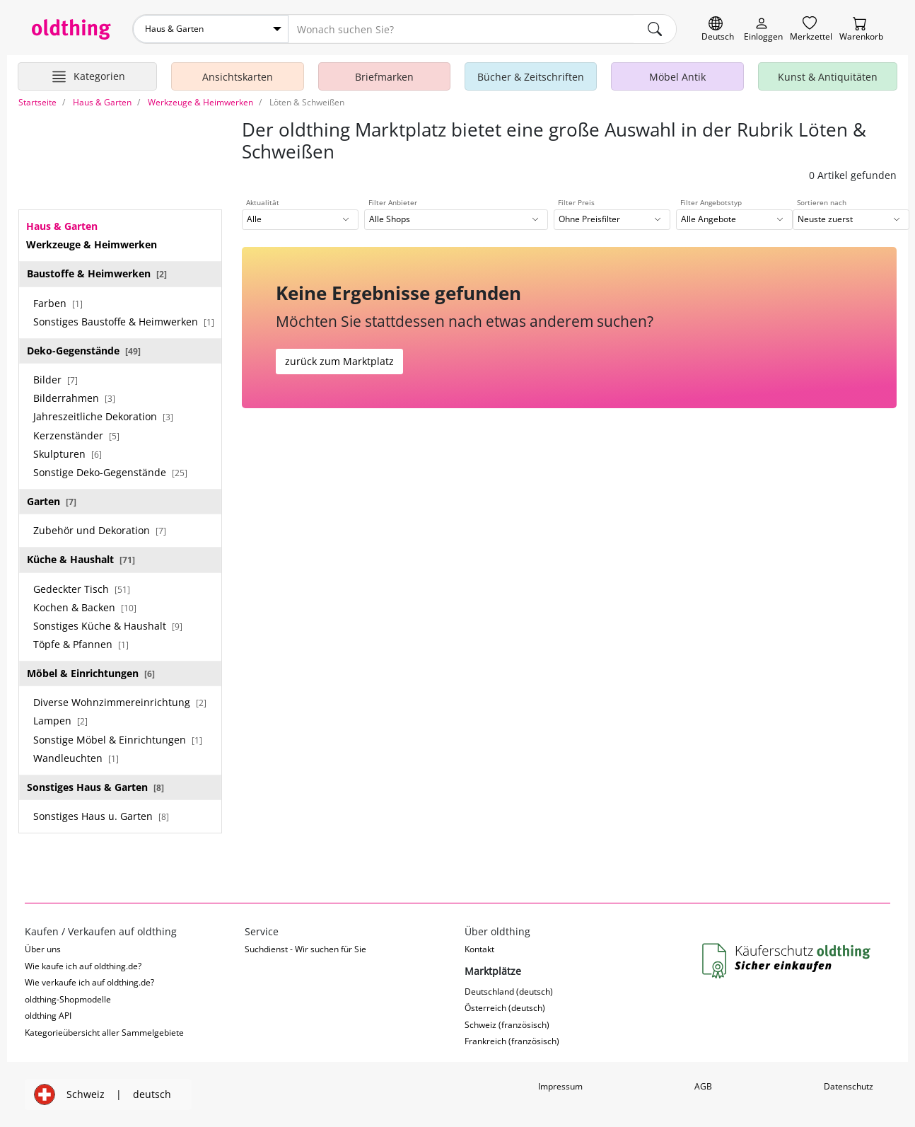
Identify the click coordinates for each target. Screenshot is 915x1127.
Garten (51, 501)
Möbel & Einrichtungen (91, 673)
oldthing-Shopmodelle (68, 999)
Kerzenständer (76, 435)
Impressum (560, 1086)
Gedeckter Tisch (81, 589)
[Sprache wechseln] (717, 29)
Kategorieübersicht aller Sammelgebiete (104, 1033)
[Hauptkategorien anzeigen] (87, 76)
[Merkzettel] (811, 29)
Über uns (43, 949)
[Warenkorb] (861, 29)
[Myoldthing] (763, 29)
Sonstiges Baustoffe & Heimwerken (123, 321)
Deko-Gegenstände (84, 350)
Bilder (55, 379)
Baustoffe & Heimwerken (97, 273)
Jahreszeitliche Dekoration (103, 416)
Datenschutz (848, 1086)
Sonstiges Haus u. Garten (101, 816)
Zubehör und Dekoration (99, 530)
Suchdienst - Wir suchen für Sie (305, 949)
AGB (703, 1086)
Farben (58, 303)
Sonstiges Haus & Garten (95, 787)
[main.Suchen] (655, 29)
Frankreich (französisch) (512, 1041)
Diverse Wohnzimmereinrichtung (119, 702)
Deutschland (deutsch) (509, 992)
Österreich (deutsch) (505, 1008)
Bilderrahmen (74, 398)
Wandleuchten (76, 758)
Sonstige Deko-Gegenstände (110, 472)
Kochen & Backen (84, 607)
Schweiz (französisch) (507, 1025)
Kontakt (479, 949)
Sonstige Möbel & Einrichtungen (117, 739)
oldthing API (48, 1016)
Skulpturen (67, 454)
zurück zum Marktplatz (339, 361)
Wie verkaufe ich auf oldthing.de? (89, 982)
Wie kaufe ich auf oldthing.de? (83, 966)
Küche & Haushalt (81, 559)
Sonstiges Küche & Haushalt (107, 625)
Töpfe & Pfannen (81, 644)
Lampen (60, 720)
